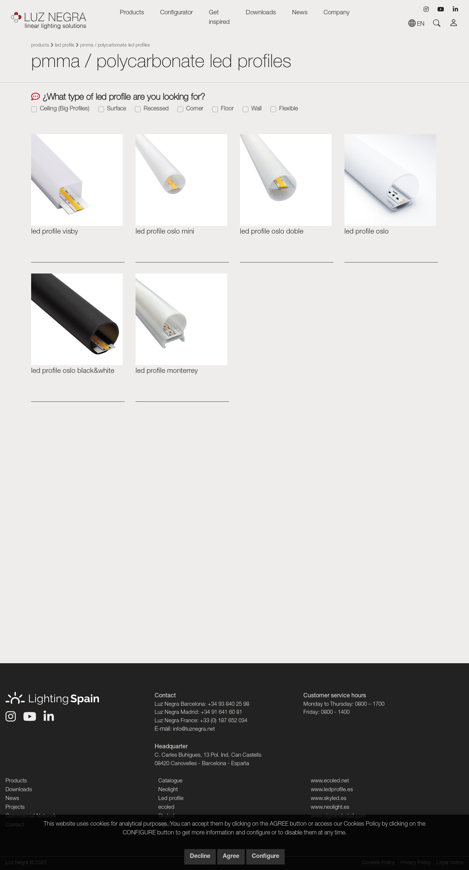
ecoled (166, 807)
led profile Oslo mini (165, 231)
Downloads (261, 13)
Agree (231, 857)
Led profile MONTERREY (167, 371)
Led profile (64, 45)
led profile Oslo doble (271, 231)
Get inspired (219, 18)
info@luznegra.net (194, 729)
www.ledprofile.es (332, 790)
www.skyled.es (328, 798)
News (299, 13)
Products (132, 13)
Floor (227, 109)
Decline (200, 857)
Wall (256, 109)
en (416, 24)
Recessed (156, 109)
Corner (194, 109)
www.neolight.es (330, 807)
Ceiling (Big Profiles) (64, 109)
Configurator (176, 13)
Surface (116, 109)
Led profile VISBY (54, 231)
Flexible (288, 109)
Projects (15, 807)
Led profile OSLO (366, 231)
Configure (265, 857)
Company (337, 13)
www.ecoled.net (330, 781)
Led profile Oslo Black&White (72, 371)
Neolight (168, 790)
